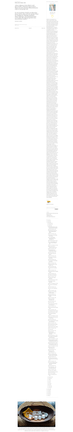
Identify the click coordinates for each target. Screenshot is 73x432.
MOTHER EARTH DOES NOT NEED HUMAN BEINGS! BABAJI (52, 231)
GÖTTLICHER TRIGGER (50, 216)
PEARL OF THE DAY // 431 (52, 361)
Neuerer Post (17, 28)
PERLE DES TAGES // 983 (52, 229)
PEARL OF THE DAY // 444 (52, 248)
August (49, 378)
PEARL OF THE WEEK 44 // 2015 (53, 245)
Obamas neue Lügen (51, 302)
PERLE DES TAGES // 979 (52, 273)
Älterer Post (43, 28)
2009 (48, 395)
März (49, 384)
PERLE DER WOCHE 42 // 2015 (52, 312)
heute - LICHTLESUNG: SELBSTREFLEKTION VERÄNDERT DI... (51, 238)
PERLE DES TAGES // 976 (52, 301)
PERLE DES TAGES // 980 (52, 266)
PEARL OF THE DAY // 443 (52, 255)
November (49, 224)
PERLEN (47, 214)
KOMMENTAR (48, 215)
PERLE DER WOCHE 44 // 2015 (52, 240)
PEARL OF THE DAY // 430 (52, 369)
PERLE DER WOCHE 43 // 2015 (52, 279)
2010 (48, 394)
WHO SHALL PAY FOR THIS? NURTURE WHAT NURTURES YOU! (53, 359)
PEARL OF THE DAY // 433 (52, 330)
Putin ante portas (50, 329)
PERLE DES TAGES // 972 (52, 356)
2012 (48, 391)
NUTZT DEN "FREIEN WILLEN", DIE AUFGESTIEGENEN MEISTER (52, 363)
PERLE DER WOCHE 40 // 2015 (52, 342)
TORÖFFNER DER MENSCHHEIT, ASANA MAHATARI (52, 333)
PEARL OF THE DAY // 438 (52, 297)
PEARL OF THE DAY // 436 (52, 309)
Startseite (30, 28)
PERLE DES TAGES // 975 (52, 319)
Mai (48, 382)
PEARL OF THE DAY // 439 (52, 290)
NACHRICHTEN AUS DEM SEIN (51, 213)
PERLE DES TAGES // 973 (52, 349)
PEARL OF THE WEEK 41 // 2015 (53, 338)
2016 (48, 220)
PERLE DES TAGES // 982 (20, 2)
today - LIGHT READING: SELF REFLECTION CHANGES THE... (52, 243)
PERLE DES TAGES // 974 (52, 325)
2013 (48, 390)
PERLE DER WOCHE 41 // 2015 (52, 335)
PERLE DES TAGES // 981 (52, 259)
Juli (48, 379)
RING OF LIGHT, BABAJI (51, 373)
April (49, 383)
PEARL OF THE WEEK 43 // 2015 (53, 283)
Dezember (49, 223)
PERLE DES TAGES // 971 (52, 365)
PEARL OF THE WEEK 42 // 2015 (53, 315)
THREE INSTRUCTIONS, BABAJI (53, 326)
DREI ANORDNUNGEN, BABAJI (52, 324)
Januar (49, 387)
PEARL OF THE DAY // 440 (52, 276)
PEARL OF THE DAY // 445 (52, 233)
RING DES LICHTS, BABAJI (52, 370)
